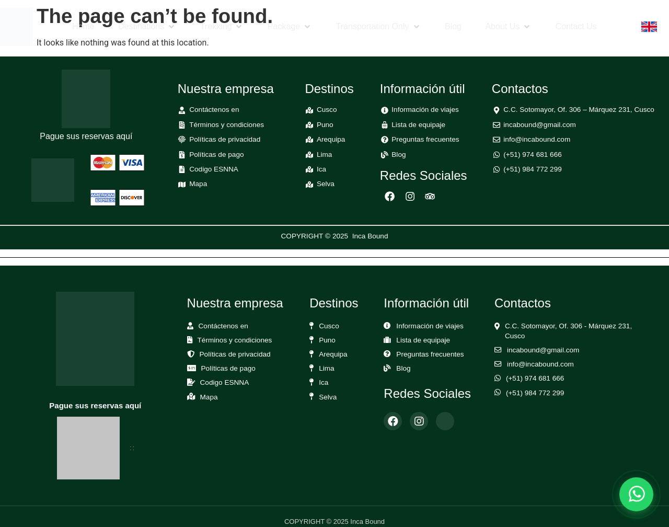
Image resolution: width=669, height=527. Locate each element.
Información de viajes (429, 326)
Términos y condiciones (235, 340)
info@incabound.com (540, 364)
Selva (328, 397)
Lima (326, 368)
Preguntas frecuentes (430, 354)
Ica (323, 382)
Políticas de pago (228, 368)
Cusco (329, 326)
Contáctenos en (223, 326)
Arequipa (333, 354)
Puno (327, 340)
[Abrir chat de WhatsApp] (636, 494)
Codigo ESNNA (224, 382)
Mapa (209, 397)
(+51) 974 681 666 (535, 378)
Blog (403, 368)
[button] (147, 27)
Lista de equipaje (423, 340)
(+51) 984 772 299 (535, 393)
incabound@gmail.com (543, 350)
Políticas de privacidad (235, 354)
